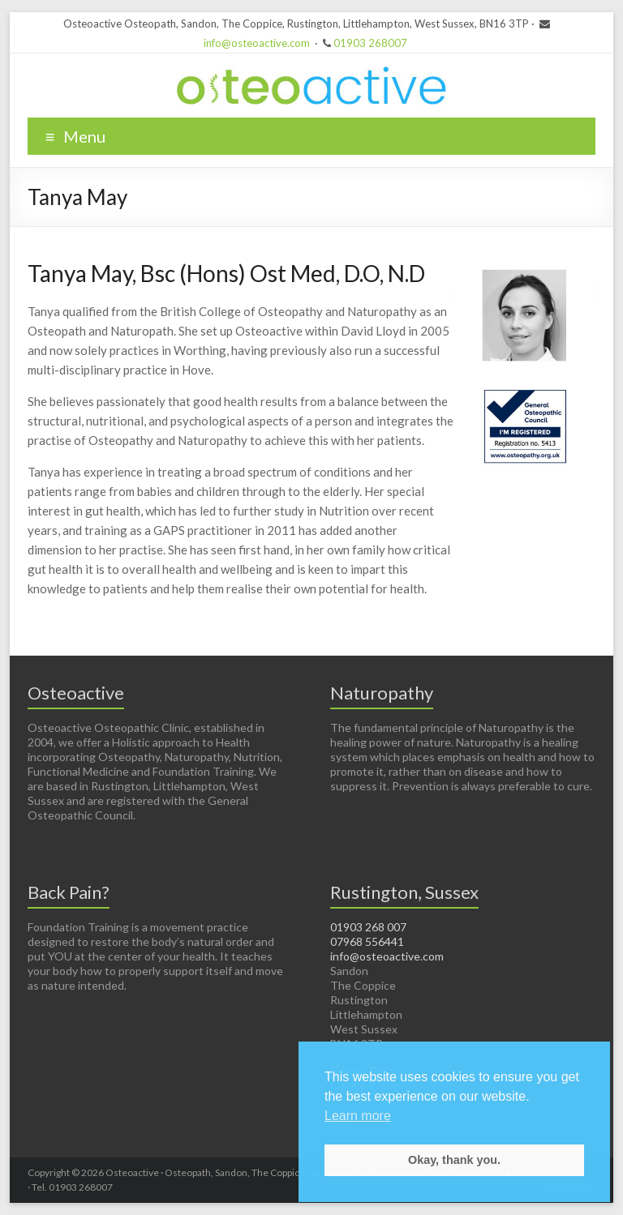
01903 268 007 (368, 927)
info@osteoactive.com (257, 42)
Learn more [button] (357, 1116)
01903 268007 (370, 42)
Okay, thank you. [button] (454, 1159)
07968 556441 (367, 941)
